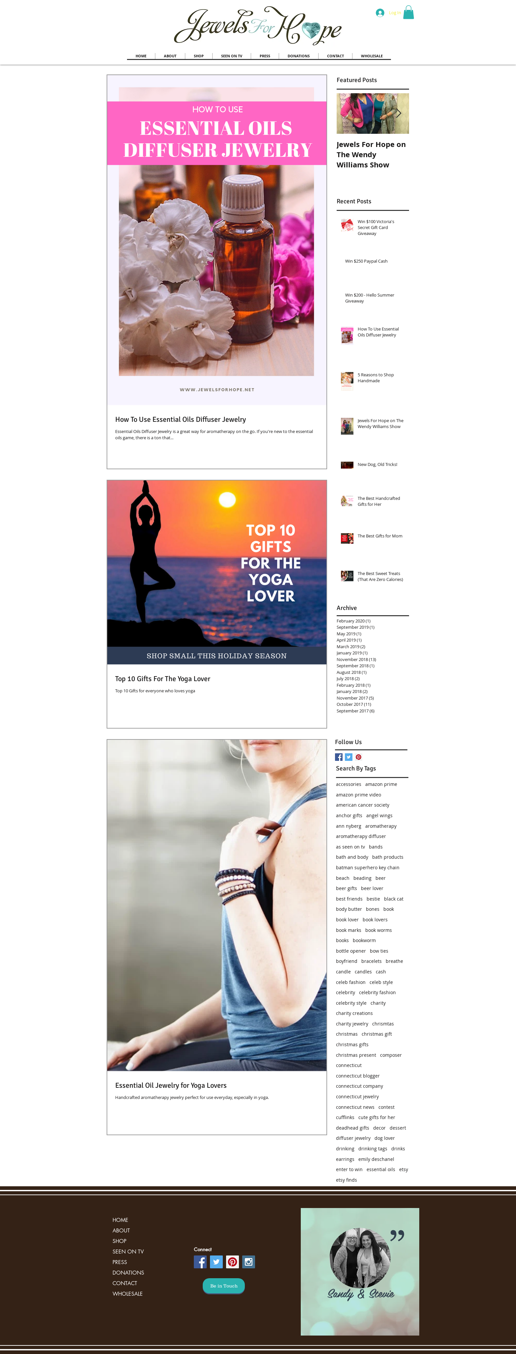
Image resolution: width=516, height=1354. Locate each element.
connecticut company (359, 1086)
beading (362, 878)
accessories (348, 784)
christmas (347, 1034)
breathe (394, 961)
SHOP (119, 1241)
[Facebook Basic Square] (339, 757)
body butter (349, 909)
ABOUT (121, 1230)
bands (376, 847)
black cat (393, 899)
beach (342, 878)
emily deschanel (376, 1159)
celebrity (345, 992)
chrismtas (383, 1024)
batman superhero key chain (368, 867)
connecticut (349, 1065)
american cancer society (362, 805)
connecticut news (355, 1107)
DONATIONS (128, 1272)
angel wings (379, 815)
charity (378, 1003)
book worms (378, 930)
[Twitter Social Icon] (216, 1261)
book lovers (375, 919)
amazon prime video (358, 795)
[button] (408, 12)
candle (343, 971)
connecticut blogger (358, 1076)
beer (380, 878)
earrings (345, 1159)
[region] (360, 1272)
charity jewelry (352, 1024)
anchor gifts (349, 815)
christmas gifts (352, 1044)
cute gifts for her (376, 1117)
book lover (347, 919)
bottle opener (351, 951)
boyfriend (346, 961)
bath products (387, 857)
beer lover (372, 888)
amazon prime (381, 784)
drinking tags (372, 1148)
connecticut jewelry (357, 1096)
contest (386, 1107)
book (388, 909)
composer (391, 1055)
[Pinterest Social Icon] (358, 757)
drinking (345, 1148)
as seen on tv (350, 847)
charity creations (354, 1013)
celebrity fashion (377, 992)
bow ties (379, 951)
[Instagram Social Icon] (248, 1261)
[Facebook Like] (377, 724)
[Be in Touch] (224, 1285)
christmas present (356, 1055)
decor (379, 1128)
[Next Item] (398, 113)
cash (381, 971)
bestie (373, 899)
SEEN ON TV (128, 1251)
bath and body (352, 857)
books (342, 940)
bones (372, 909)
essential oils (381, 1169)
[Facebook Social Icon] (200, 1261)
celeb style (381, 982)
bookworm (364, 940)
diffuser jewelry (353, 1138)
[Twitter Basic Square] (348, 757)
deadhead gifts (352, 1128)
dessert (398, 1128)
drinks (398, 1148)
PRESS (120, 1262)
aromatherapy (381, 826)
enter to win (349, 1169)
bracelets (371, 961)
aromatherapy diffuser (361, 836)
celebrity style (351, 1003)
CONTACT (125, 1283)
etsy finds (346, 1180)
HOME (120, 1220)
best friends (349, 899)
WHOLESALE (128, 1293)
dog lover (384, 1138)
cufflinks (345, 1117)
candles (363, 971)
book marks (348, 930)
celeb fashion (351, 982)
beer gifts (346, 888)
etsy (403, 1169)
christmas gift (377, 1034)
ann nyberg (348, 826)
